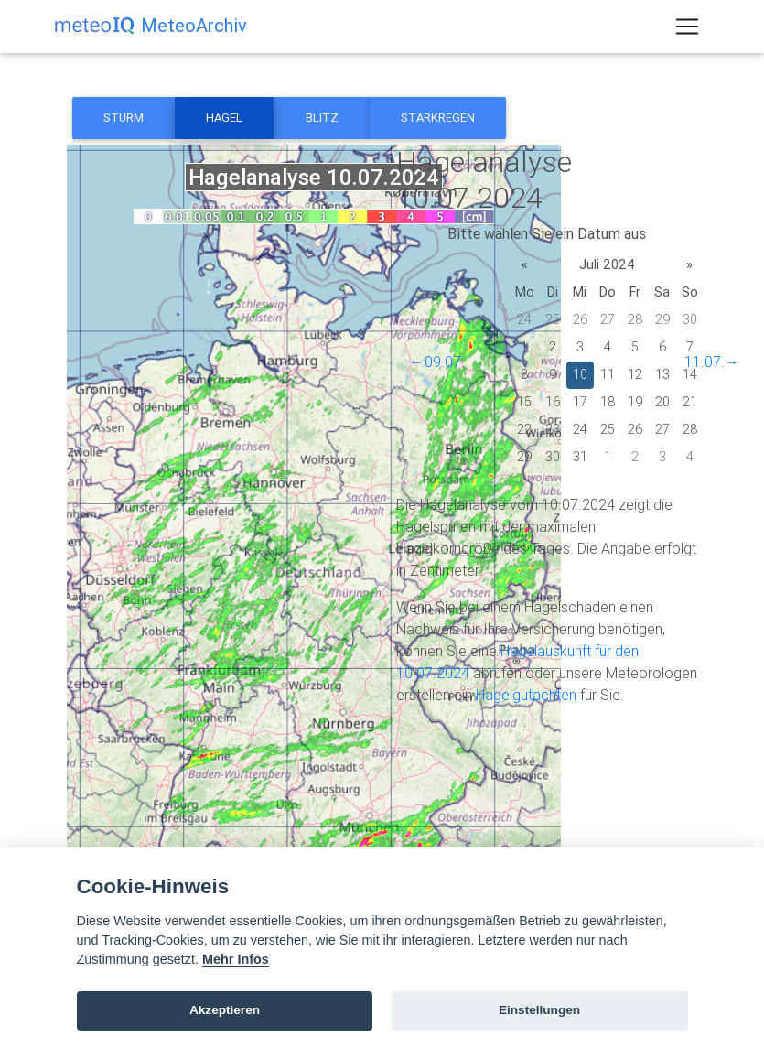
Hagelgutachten (526, 695)
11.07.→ (711, 361)
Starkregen (438, 117)
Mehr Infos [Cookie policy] (235, 959)
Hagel (224, 117)
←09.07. (437, 361)
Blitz (322, 117)
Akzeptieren (224, 1010)
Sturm (123, 117)
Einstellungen (539, 1010)
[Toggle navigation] (687, 30)
